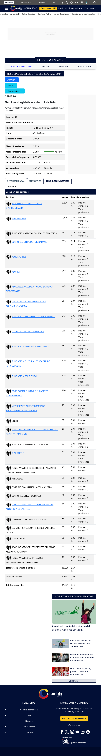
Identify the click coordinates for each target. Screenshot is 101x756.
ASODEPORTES (19, 256)
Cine (29, 715)
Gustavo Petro (49, 14)
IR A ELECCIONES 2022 (21, 66)
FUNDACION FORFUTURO (24, 376)
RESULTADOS (84, 66)
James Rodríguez (66, 14)
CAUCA (10, 85)
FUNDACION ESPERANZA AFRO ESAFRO (31, 346)
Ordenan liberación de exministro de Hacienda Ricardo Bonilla (82, 657)
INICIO (45, 66)
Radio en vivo (29, 726)
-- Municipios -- (14, 91)
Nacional (62, 8)
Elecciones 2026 (48, 8)
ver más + (74, 680)
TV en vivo (28, 732)
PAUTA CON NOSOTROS (74, 718)
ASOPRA (16, 271)
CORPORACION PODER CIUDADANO (29, 241)
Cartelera (41, 2)
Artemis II (20, 14)
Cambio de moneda (29, 709)
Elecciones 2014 (50, 60)
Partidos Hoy (26, 2)
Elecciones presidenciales (88, 14)
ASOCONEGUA (19, 218)
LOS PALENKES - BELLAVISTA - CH (28, 331)
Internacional (75, 8)
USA (53, 2)
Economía (89, 8)
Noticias (9, 2)
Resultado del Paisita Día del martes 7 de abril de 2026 (80, 643)
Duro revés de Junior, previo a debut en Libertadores (80, 671)
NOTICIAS (63, 66)
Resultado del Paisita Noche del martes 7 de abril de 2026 (71, 628)
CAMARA (11, 79)
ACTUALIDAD (30, 8)
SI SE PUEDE (18, 453)
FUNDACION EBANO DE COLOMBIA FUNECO (33, 316)
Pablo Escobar (34, 14)
